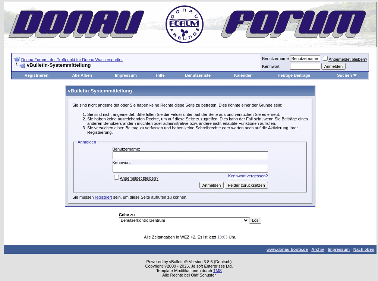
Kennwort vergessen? (248, 176)
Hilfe (160, 75)
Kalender (243, 75)
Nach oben (363, 249)
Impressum (126, 75)
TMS (217, 270)
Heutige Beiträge (294, 75)
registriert (103, 197)
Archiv (317, 249)
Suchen (344, 75)
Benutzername (275, 58)
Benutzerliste (198, 75)
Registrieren (36, 75)
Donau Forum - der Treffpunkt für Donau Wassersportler (72, 59)
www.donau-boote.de (287, 249)
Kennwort (270, 66)
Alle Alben (82, 75)
